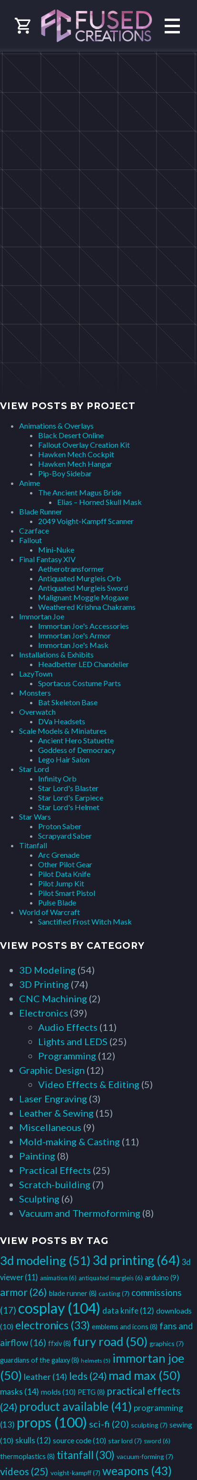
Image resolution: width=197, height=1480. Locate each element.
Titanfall (33, 845)
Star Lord (34, 768)
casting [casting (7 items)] (113, 1293)
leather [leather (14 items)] (45, 1376)
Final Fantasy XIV (47, 559)
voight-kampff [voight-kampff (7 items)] (75, 1473)
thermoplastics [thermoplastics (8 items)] (27, 1456)
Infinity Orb (57, 778)
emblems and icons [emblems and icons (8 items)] (125, 1327)
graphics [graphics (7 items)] (166, 1343)
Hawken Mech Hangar (75, 463)
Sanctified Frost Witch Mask (85, 921)
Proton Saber (59, 826)
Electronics (43, 1012)
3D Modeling (47, 970)
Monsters (35, 692)
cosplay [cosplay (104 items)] (59, 1307)
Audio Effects (68, 1027)
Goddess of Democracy (76, 749)
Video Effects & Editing (88, 1084)
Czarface (34, 530)
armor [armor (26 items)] (23, 1292)
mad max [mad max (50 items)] (144, 1375)
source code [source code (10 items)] (79, 1440)
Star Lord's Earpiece (70, 797)
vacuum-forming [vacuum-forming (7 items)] (145, 1456)
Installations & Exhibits (56, 654)
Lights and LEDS (73, 1041)
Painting (37, 1155)
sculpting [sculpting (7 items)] (149, 1425)
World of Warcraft (49, 911)
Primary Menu (172, 26)
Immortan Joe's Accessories (83, 625)
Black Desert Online (71, 435)
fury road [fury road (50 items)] (110, 1341)
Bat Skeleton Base (68, 702)
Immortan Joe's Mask (73, 644)
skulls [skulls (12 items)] (33, 1440)
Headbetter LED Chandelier (83, 663)
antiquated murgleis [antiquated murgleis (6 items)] (111, 1278)
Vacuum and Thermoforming (79, 1213)
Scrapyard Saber (65, 835)
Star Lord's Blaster (68, 787)
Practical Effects (55, 1170)
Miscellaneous (50, 1127)
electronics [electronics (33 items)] (52, 1325)
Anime (29, 482)
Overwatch (37, 711)
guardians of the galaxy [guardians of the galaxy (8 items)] (39, 1360)
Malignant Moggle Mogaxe (83, 597)
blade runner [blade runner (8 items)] (73, 1293)
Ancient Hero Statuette (76, 740)
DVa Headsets (61, 721)
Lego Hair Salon (63, 759)
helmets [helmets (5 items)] (95, 1360)
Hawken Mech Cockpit (76, 454)
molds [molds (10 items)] (58, 1391)
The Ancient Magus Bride (79, 492)
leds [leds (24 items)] (88, 1376)
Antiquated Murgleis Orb (79, 578)
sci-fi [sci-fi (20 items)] (109, 1423)
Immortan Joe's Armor (74, 635)
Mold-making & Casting (69, 1141)
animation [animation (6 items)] (58, 1278)
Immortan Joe (41, 616)
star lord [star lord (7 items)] (125, 1441)
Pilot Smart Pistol (66, 892)
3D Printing (44, 984)
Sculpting (39, 1198)
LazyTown (35, 673)
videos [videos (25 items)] (24, 1471)
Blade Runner (40, 511)
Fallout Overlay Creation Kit (84, 444)
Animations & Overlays (56, 425)
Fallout (30, 540)
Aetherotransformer (71, 568)
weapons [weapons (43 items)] (137, 1471)
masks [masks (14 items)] (19, 1391)
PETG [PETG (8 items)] (91, 1392)
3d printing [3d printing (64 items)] (136, 1260)
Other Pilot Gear (65, 864)
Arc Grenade (58, 854)
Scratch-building (54, 1184)
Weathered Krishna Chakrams (87, 606)
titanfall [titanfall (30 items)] (86, 1455)
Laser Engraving (53, 1098)
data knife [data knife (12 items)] (128, 1310)
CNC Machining (53, 998)
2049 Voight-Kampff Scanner (86, 520)
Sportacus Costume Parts (79, 683)
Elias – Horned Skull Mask (99, 501)
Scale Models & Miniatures (63, 730)
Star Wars (35, 816)
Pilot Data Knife (64, 873)
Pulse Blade (57, 902)
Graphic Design (52, 1070)
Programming (67, 1055)
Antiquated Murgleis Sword (83, 587)
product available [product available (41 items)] (75, 1406)
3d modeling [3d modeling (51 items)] (45, 1260)
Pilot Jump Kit (61, 883)
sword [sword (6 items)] (157, 1441)
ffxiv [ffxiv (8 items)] (59, 1343)
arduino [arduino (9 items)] (162, 1277)
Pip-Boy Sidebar (65, 473)
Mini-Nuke (56, 549)
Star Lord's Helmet (68, 807)
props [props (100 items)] (52, 1422)
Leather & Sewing (56, 1113)
